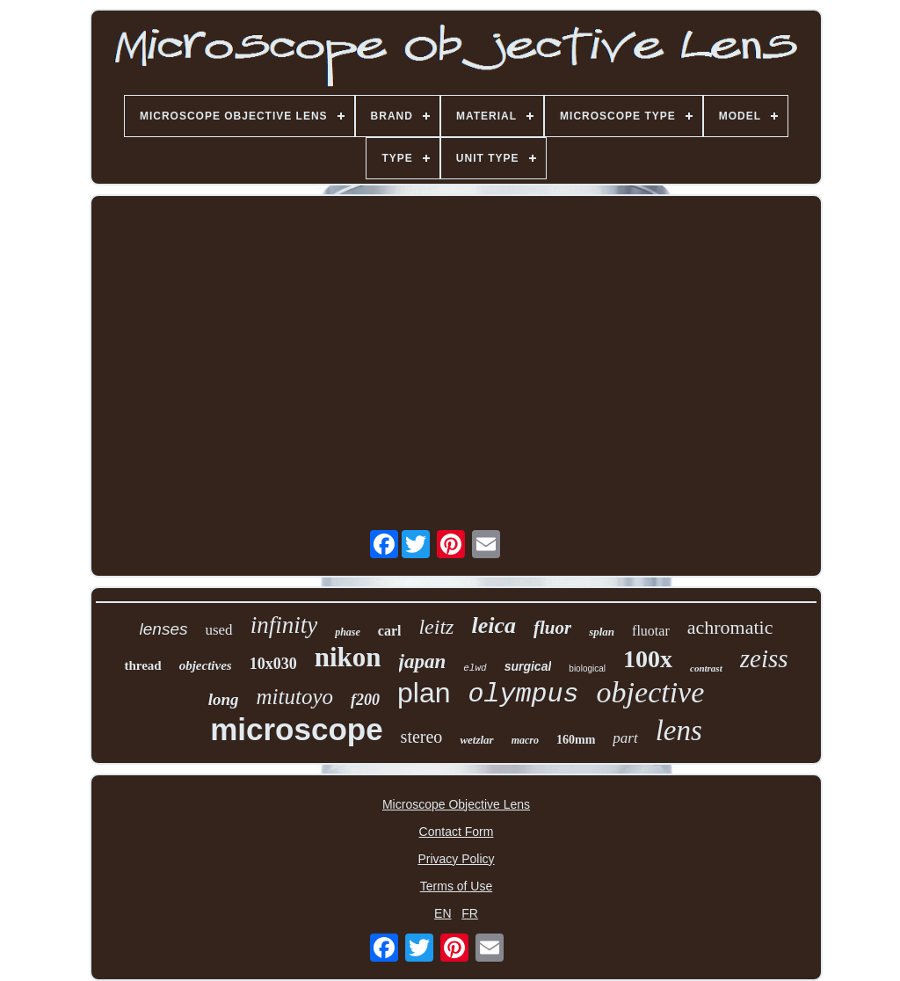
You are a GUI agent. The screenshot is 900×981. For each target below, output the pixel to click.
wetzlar (476, 739)
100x (647, 658)
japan (422, 661)
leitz (436, 626)
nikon (348, 657)
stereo (422, 736)
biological (587, 668)
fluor (552, 627)
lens (679, 730)
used (218, 629)
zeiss (764, 658)
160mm (575, 739)
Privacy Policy (455, 859)
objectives (205, 665)
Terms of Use (456, 886)
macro (525, 740)
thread (142, 665)
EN (442, 913)
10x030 (273, 663)
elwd (474, 668)
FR (469, 913)
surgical (528, 666)
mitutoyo (295, 696)
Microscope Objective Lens (456, 804)
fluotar (651, 630)
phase (347, 632)
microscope (296, 729)
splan (601, 631)
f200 (365, 699)
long (223, 699)
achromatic (730, 627)
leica (493, 625)
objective (651, 692)
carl (390, 630)
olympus (523, 694)
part (625, 738)
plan (424, 692)
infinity (284, 625)
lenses (164, 629)
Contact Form (456, 832)
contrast (706, 668)
